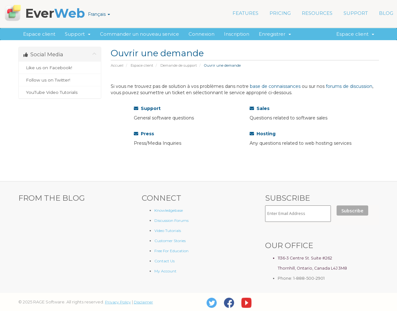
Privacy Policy (118, 302)
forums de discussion (349, 86)
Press (144, 134)
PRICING (280, 13)
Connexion (201, 34)
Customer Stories (170, 240)
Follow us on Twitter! (59, 80)
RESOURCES (317, 13)
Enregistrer (275, 34)
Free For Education (171, 250)
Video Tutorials (167, 230)
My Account (165, 271)
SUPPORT (356, 13)
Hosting (263, 134)
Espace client (39, 34)
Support (77, 34)
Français (99, 14)
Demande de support (178, 65)
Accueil (117, 65)
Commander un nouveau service (139, 34)
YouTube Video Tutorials (59, 92)
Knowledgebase (168, 210)
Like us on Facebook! (59, 67)
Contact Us (164, 261)
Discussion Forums (171, 220)
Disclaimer (143, 302)
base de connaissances (275, 86)
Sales (260, 108)
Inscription (236, 34)
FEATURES (245, 13)
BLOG (386, 13)
